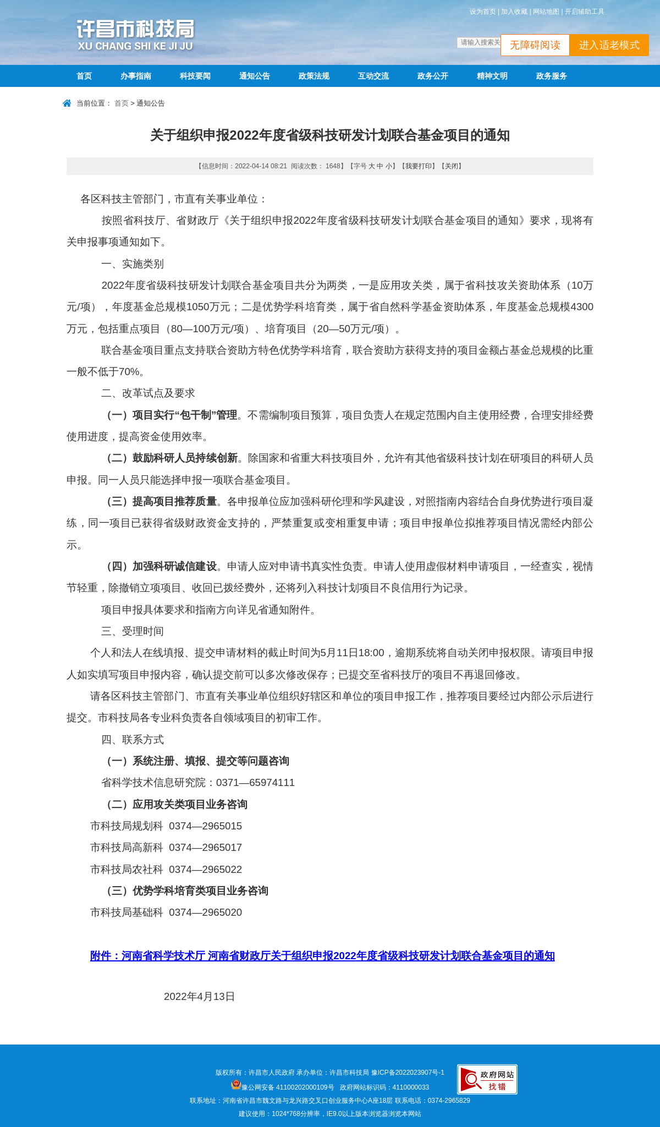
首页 (84, 76)
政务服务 (551, 76)
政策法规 (314, 76)
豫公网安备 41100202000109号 (282, 1087)
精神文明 (492, 76)
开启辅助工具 (584, 11)
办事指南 (135, 76)
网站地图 (546, 11)
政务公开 (432, 76)
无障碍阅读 (535, 45)
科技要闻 (195, 76)
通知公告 (254, 76)
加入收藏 (514, 11)
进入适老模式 (609, 45)
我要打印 (418, 166)
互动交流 (373, 76)
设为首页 (483, 11)
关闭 (451, 166)
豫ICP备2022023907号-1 (407, 1072)
